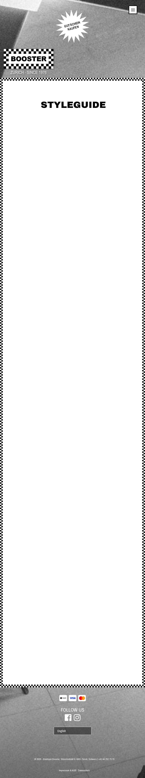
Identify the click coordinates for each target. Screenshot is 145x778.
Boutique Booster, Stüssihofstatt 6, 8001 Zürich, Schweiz (70, 759)
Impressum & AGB (67, 770)
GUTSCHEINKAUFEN (72, 26)
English (62, 731)
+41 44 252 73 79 (106, 759)
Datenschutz (84, 770)
